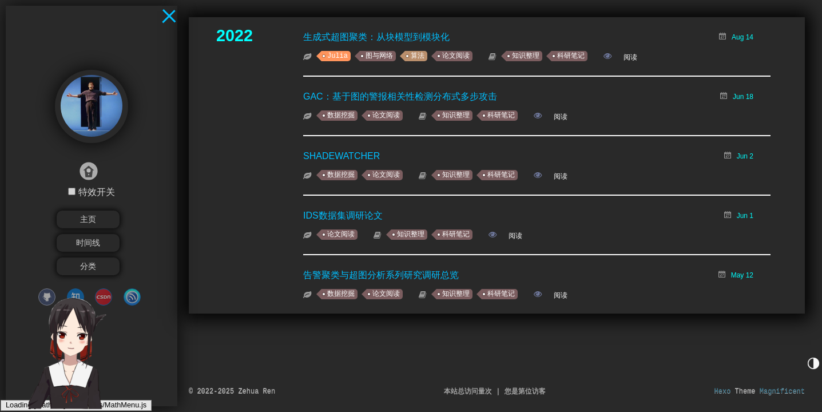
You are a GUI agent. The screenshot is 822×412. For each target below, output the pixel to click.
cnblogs (132, 297)
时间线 (88, 242)
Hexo (722, 391)
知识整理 (525, 56)
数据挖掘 (341, 116)
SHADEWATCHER (341, 156)
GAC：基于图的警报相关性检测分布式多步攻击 (400, 96)
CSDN (103, 297)
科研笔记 (571, 56)
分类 (88, 266)
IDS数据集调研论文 (343, 215)
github (46, 297)
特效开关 (96, 192)
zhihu (75, 297)
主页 (88, 219)
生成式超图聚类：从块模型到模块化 (376, 37)
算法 (417, 56)
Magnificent (782, 391)
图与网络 (379, 56)
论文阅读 (456, 56)
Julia (337, 56)
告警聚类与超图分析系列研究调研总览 (381, 275)
